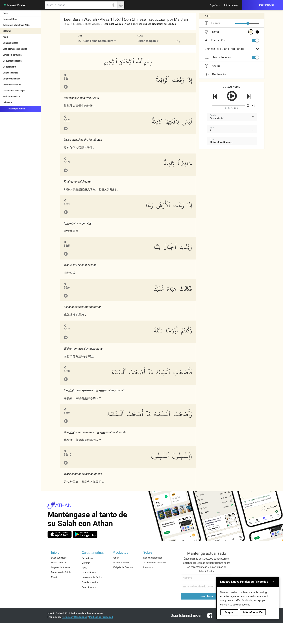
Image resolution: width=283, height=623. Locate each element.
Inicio (5, 13)
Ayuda (212, 66)
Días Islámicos (89, 572)
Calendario (87, 558)
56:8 (67, 371)
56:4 (67, 204)
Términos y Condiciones (74, 617)
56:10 (67, 454)
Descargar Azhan (14, 108)
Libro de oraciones (12, 84)
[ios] (59, 534)
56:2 (67, 120)
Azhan (116, 557)
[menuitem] (215, 5)
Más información (253, 612)
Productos (120, 552)
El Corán (7, 31)
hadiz (5, 37)
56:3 (67, 162)
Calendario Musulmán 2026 (16, 25)
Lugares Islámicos (11, 78)
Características (93, 553)
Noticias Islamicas (11, 96)
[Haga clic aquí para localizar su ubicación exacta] (114, 5)
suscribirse (206, 596)
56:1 (67, 78)
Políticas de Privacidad (101, 617)
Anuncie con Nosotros (154, 562)
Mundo (54, 577)
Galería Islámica (10, 73)
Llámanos (7, 102)
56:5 (67, 245)
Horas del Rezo (10, 19)
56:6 (67, 287)
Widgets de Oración (123, 567)
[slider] (247, 23)
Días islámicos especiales (15, 49)
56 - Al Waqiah (217, 118)
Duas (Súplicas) (10, 43)
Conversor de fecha (12, 61)
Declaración (216, 74)
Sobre (147, 552)
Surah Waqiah (92, 24)
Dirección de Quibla (12, 55)
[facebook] (208, 617)
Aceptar (229, 612)
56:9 (67, 413)
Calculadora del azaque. (14, 90)
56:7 (67, 329)
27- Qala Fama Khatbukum (95, 41)
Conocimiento (9, 67)
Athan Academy (121, 562)
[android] (85, 534)
